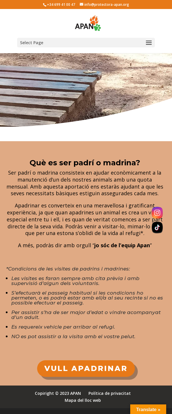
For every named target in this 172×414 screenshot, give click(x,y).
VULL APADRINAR (86, 368)
